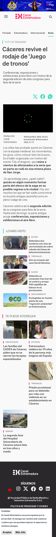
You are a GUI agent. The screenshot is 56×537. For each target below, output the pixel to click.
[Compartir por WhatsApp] (50, 96)
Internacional (38, 33)
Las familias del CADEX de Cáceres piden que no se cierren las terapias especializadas (15, 352)
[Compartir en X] (35, 96)
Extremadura (20, 33)
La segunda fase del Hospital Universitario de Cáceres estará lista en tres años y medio (15, 443)
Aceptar (7, 532)
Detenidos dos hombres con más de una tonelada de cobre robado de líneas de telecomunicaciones (41, 246)
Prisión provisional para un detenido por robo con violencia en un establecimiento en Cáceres (40, 395)
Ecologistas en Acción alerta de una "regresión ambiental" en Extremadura (40, 302)
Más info (20, 532)
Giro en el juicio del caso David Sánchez (39, 261)
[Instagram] (18, 489)
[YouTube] (9, 489)
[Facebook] (33, 489)
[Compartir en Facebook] (42, 96)
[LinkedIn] (48, 489)
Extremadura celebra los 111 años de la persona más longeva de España (40, 351)
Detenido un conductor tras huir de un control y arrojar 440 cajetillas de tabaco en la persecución (40, 283)
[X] (25, 489)
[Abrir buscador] (50, 16)
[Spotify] (41, 489)
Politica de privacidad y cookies (29, 506)
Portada (6, 33)
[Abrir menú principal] (6, 16)
